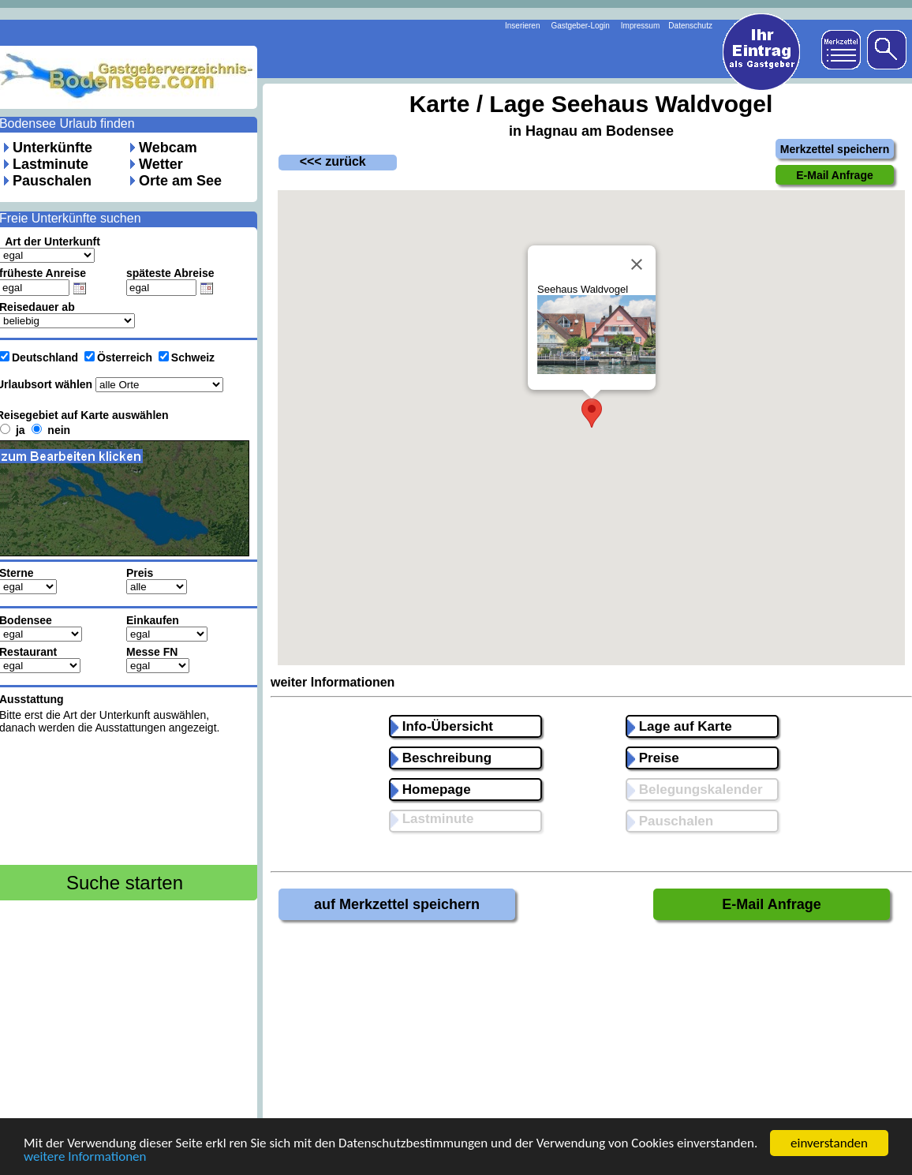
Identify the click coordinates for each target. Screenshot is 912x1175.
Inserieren (522, 25)
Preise (653, 757)
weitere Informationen (85, 1159)
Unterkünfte (52, 147)
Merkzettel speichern (835, 149)
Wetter (161, 164)
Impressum (640, 25)
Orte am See (180, 181)
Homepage (431, 789)
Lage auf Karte (679, 726)
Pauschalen (52, 181)
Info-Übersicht (442, 726)
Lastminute (50, 164)
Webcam (168, 147)
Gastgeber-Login (580, 25)
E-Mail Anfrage (771, 904)
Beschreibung (441, 757)
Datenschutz (690, 25)
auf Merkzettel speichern (397, 904)
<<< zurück (322, 161)
